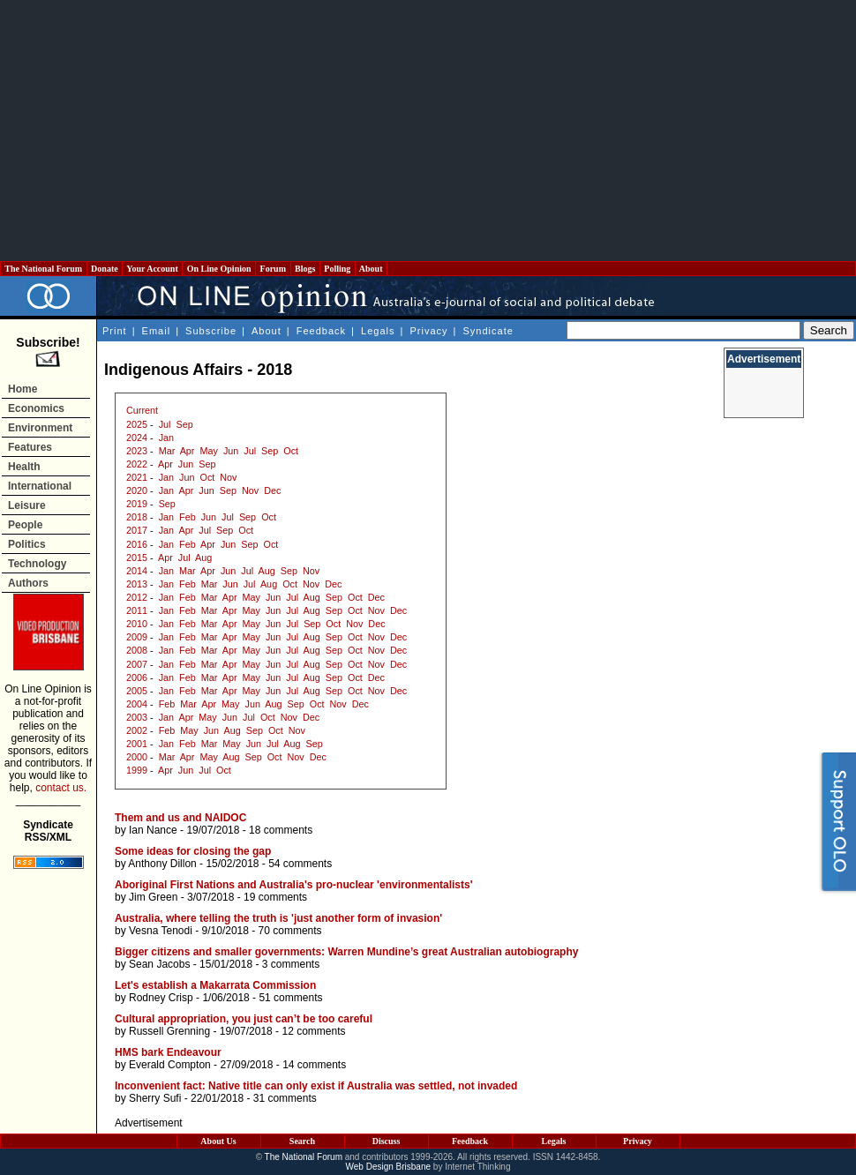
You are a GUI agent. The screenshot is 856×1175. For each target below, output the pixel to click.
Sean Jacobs (159, 964)
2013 (136, 584)
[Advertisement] (428, 130)
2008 (136, 650)
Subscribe (211, 331)
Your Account (152, 268)
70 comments (290, 930)
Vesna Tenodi (160, 930)
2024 (136, 437)
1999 (136, 770)
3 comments (290, 964)
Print (114, 331)
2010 (136, 623)
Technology (37, 564)
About (371, 268)
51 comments (290, 998)
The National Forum (44, 268)
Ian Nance (153, 830)
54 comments (300, 863)
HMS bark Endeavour (168, 1052)
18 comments (280, 830)
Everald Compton (170, 1065)
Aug (203, 557)
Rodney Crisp (161, 998)
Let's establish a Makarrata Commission (215, 985)
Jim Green (153, 897)
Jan (166, 437)
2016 (136, 544)
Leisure (27, 505)
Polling (337, 268)
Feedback (321, 331)
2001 (136, 743)
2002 (136, 730)
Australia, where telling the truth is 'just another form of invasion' (278, 918)
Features (30, 447)
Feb (187, 517)
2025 (136, 424)
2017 (136, 530)
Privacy (428, 331)
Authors (28, 583)
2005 (136, 690)
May (208, 450)
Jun (230, 450)
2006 (136, 677)
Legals (377, 331)
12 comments (313, 1031)
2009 (136, 637)
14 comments (314, 1065)
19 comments (275, 897)
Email (156, 331)
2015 (136, 557)
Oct (290, 450)
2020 (136, 490)
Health (24, 466)
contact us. (60, 788)
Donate (105, 268)
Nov (228, 477)
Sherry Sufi (155, 1098)
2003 (136, 717)
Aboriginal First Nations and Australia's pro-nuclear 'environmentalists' (294, 885)
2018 (136, 517)
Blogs (305, 268)
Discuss (386, 1141)
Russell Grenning (169, 1031)
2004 (136, 704)
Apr (187, 450)
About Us (218, 1141)
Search (302, 1141)
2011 (136, 610)
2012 (136, 597)
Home (22, 389)
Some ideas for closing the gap (193, 851)
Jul (165, 424)
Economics (36, 408)
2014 (136, 570)
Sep (184, 424)
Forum (273, 268)
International (39, 486)
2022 (136, 464)
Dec (272, 490)
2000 (136, 757)
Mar (167, 450)
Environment (40, 428)
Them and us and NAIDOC (180, 818)
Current (142, 410)
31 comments (285, 1098)
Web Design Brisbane (389, 1166)
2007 (136, 664)
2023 (136, 450)
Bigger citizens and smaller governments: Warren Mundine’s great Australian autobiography (346, 952)
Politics (27, 544)
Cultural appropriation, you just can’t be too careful (243, 1019)
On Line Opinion (218, 268)
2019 (136, 503)
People (25, 525)
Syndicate (488, 331)
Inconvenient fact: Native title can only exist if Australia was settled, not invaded (316, 1086)
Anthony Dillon (162, 863)
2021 (136, 477)
